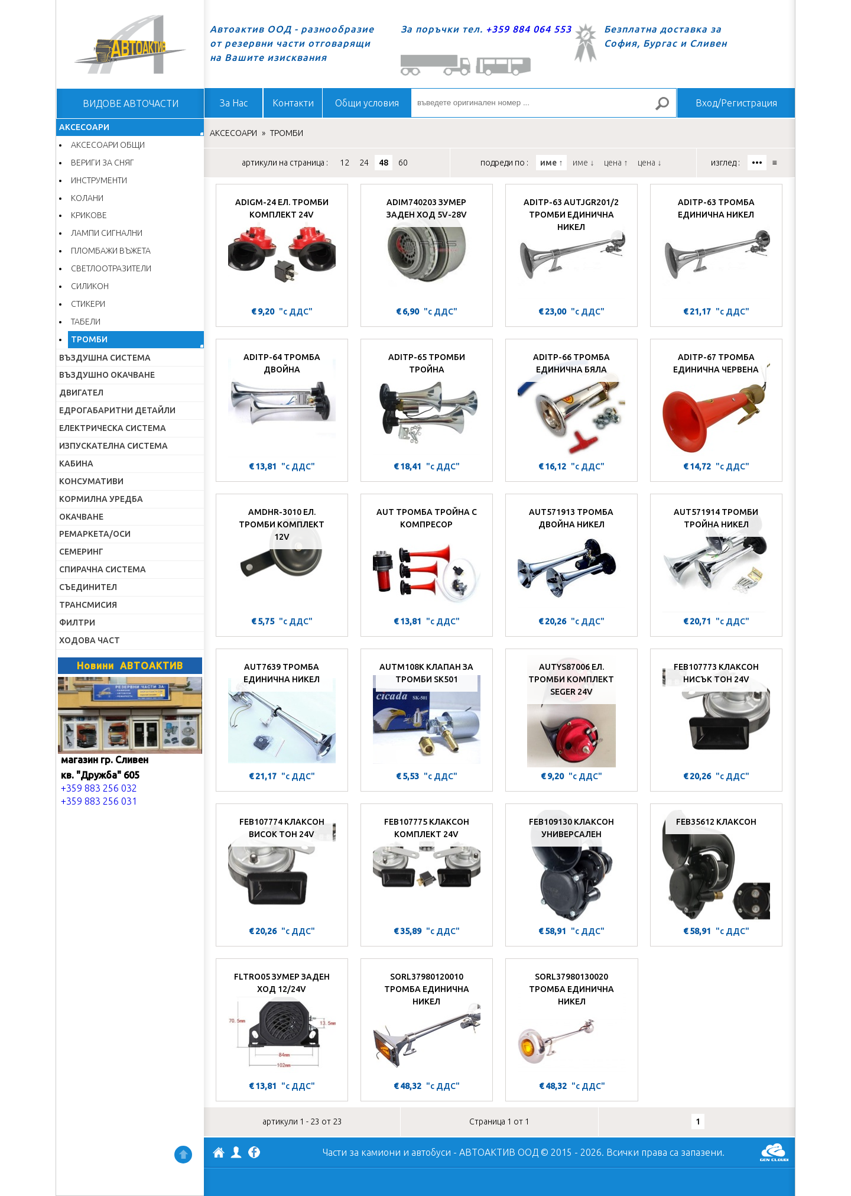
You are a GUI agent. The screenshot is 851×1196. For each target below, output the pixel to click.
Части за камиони (362, 1152)
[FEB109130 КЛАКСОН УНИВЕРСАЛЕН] (571, 866)
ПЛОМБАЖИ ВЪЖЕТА (111, 250)
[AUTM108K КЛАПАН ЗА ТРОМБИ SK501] (426, 711)
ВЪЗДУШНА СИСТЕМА (105, 357)
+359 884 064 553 (528, 29)
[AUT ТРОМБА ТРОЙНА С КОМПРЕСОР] (426, 556)
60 (403, 162)
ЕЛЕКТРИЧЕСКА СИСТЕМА (112, 428)
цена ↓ (649, 162)
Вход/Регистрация (736, 103)
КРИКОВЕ (89, 215)
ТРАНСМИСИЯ (88, 605)
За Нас (234, 103)
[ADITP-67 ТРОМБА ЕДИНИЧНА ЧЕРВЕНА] (716, 401)
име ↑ (551, 162)
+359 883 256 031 (99, 801)
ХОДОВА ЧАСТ (89, 640)
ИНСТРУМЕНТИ (99, 180)
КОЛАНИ (87, 198)
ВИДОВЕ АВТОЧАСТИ (130, 103)
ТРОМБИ (89, 339)
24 (364, 162)
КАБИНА (76, 463)
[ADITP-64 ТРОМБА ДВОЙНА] (282, 401)
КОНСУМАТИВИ (91, 481)
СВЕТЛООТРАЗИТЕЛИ (111, 268)
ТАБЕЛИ (85, 321)
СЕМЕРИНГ (81, 551)
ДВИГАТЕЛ (81, 392)
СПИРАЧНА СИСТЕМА (102, 569)
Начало (130, 44)
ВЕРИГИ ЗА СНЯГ (102, 162)
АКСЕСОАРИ (84, 127)
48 (383, 162)
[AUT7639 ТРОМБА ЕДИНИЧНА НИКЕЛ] (282, 711)
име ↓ (583, 162)
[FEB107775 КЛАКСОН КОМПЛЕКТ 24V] (426, 866)
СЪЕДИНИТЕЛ (88, 587)
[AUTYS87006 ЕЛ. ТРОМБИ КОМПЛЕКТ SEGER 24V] (571, 711)
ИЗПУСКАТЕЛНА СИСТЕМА (113, 445)
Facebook (254, 1153)
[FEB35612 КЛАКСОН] (716, 866)
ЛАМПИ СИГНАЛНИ (106, 233)
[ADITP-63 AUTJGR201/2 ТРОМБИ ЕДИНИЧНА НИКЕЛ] (571, 246)
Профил (236, 1152)
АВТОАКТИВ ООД (219, 1154)
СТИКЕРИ (88, 304)
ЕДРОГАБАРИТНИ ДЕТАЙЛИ (117, 410)
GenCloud (774, 1152)
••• (757, 162)
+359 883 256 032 (99, 788)
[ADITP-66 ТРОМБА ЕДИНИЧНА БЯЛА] (571, 401)
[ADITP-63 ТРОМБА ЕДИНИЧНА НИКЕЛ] (716, 246)
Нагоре (183, 1154)
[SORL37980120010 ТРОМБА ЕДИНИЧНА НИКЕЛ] (426, 1021)
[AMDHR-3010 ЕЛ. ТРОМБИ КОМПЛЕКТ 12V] (282, 556)
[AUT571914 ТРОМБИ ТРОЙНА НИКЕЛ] (716, 556)
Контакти (293, 103)
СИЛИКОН (90, 286)
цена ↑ (616, 162)
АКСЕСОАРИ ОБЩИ (108, 145)
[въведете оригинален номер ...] (544, 103)
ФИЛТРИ (77, 622)
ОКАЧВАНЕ (81, 516)
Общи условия (367, 103)
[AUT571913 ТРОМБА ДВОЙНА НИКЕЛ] (571, 556)
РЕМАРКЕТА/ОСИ (95, 534)
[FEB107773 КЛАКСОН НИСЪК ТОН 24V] (716, 711)
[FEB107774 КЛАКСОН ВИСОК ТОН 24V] (282, 866)
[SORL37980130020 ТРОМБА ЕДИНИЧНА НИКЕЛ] (572, 1021)
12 (344, 162)
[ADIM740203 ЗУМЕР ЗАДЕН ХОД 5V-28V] (426, 246)
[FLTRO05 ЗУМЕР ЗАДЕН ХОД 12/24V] (282, 1021)
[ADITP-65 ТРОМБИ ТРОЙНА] (426, 401)
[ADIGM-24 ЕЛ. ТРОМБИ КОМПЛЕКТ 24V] (282, 246)
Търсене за (667, 108)
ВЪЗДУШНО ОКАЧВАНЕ (107, 375)
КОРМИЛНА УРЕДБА (101, 499)
